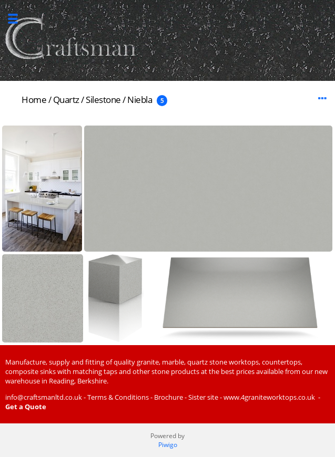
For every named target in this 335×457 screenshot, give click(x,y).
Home (34, 100)
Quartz (66, 100)
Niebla (139, 100)
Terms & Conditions (118, 397)
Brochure (168, 397)
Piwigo (167, 444)
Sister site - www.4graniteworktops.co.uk (251, 397)
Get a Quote (25, 406)
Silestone (103, 100)
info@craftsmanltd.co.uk (43, 397)
